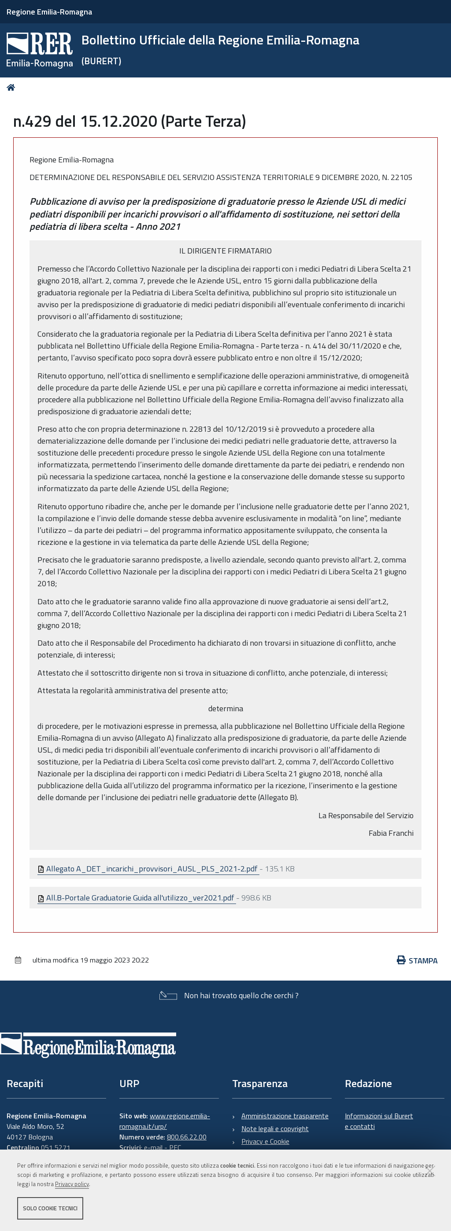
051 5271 (55, 1147)
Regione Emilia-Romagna (49, 12)
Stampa (417, 960)
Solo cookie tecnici (50, 1208)
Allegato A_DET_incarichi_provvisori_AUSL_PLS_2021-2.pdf (148, 869)
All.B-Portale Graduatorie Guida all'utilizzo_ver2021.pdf (136, 898)
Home (12, 87)
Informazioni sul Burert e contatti (379, 1121)
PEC (175, 1147)
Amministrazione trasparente (285, 1115)
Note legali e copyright (275, 1128)
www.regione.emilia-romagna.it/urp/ (164, 1121)
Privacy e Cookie (265, 1141)
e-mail (153, 1147)
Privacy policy (72, 1184)
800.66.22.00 (187, 1137)
